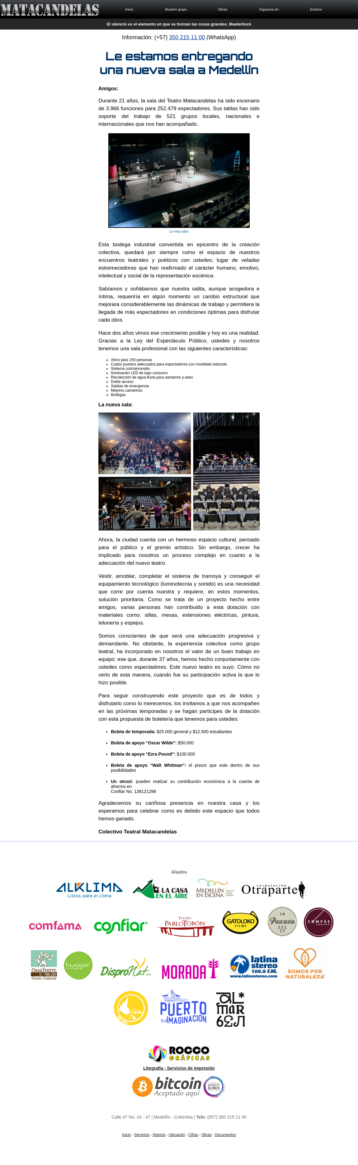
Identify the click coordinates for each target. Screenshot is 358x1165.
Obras (222, 9)
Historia (159, 1135)
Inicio (129, 9)
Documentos (225, 1135)
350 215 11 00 (187, 37)
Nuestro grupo (176, 9)
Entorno (316, 9)
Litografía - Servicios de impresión (179, 1068)
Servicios (141, 1135)
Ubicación (177, 1135)
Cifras (193, 1135)
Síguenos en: (269, 9)
